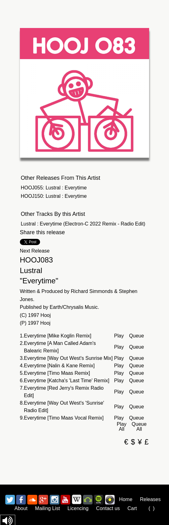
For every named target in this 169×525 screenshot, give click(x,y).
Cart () (140, 508)
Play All (121, 427)
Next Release (35, 250)
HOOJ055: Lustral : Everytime (54, 187)
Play (119, 335)
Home (125, 499)
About (21, 508)
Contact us (108, 508)
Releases (150, 499)
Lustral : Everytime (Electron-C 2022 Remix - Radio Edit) (83, 223)
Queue (136, 335)
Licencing (78, 508)
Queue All (139, 427)
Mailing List (47, 508)
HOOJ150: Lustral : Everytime (54, 196)
